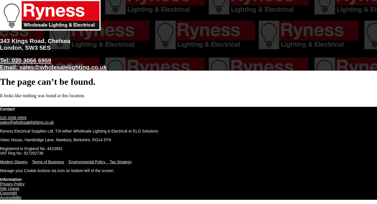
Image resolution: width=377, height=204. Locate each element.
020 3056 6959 (13, 118)
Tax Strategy (121, 162)
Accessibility (10, 197)
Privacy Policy (12, 184)
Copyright (8, 193)
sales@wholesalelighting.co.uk (27, 122)
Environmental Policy (89, 162)
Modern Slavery (14, 162)
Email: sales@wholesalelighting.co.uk (53, 67)
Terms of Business (48, 162)
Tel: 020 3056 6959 (25, 60)
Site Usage (9, 188)
